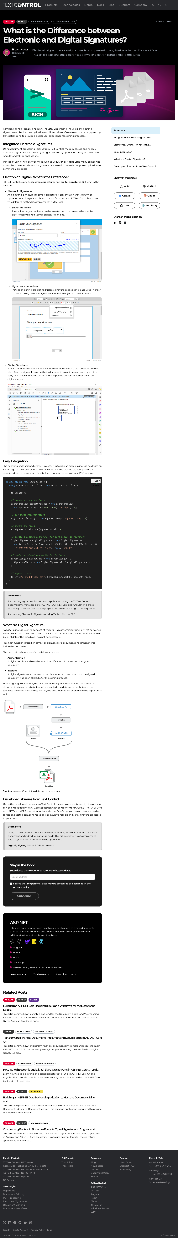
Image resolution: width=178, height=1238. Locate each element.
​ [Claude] (149, 195)
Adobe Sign (73, 161)
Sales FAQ (125, 1169)
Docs (100, 5)
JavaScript (35, 1091)
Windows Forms (100, 1208)
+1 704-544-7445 (161, 1166)
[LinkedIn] (120, 223)
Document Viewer (39, 22)
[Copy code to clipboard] (96, 480)
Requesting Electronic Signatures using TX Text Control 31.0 (41, 614)
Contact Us (155, 1178)
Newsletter (97, 1166)
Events (94, 1176)
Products (51, 5)
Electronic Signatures (15, 1201)
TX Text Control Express (16, 1176)
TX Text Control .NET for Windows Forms (25, 1169)
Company (140, 5)
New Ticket (126, 1162)
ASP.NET (22, 22)
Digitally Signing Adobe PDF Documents (31, 845)
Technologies (71, 5)
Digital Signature (45, 1063)
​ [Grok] (124, 205)
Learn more (16, 974)
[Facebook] (125, 223)
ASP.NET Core (23, 1032)
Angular (9, 22)
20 (23, 53)
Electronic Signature (64, 22)
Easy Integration (123, 152)
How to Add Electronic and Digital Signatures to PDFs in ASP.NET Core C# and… (50, 1069)
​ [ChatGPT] (149, 186)
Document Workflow (15, 1208)
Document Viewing (14, 1205)
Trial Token (67, 1162)
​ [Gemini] (124, 195)
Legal (50, 1230)
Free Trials (67, 1166)
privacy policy (21, 887)
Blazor (34, 1000)
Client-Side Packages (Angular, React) (24, 1166)
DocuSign (57, 161)
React (94, 1198)
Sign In (6, 1230)
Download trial (64, 974)
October (16, 53)
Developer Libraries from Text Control (135, 166)
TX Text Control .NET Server (18, 1162)
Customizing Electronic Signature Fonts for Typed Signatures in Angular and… (50, 1129)
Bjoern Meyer (20, 49)
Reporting (9, 1190)
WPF (93, 1212)
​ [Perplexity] (149, 205)
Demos (95, 1169)
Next (169, 21)
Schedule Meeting (159, 1182)
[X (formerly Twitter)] (115, 223)
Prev (161, 21)
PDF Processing (12, 1198)
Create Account (20, 1230)
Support (124, 5)
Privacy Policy (38, 1230)
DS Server (8, 1180)
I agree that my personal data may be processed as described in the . (52, 885)
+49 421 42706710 (162, 1174)
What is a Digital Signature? (129, 159)
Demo (88, 5)
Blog (111, 5)
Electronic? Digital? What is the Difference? (131, 144)
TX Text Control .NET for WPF (19, 1173)
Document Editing (13, 1194)
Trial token (40, 974)
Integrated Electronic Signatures (132, 137)
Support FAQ (127, 1166)
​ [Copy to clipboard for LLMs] (124, 186)
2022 (14, 56)
